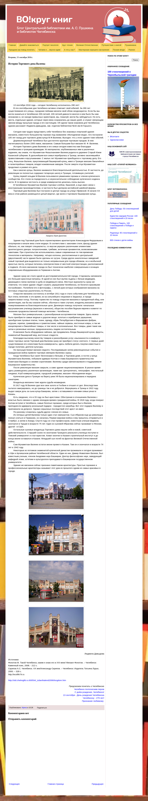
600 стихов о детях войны (121, 240)
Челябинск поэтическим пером (89, 689)
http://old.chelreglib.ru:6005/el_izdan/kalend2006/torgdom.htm (37, 680)
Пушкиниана (130, 45)
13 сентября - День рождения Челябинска (83, 695)
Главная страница (56, 784)
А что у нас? (69, 50)
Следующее (14, 784)
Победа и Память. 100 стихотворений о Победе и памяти (122, 225)
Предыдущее (97, 784)
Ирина (24, 708)
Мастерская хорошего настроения (94, 50)
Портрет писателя (50, 45)
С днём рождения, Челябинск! (89, 692)
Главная (12, 45)
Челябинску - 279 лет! (93, 698)
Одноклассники (117, 140)
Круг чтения (67, 45)
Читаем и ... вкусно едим (49, 50)
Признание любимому (93, 701)
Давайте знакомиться (29, 45)
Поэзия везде (119, 50)
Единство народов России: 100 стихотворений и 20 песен (124, 217)
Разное (132, 50)
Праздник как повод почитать (22, 50)
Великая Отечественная (87, 45)
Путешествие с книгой (111, 45)
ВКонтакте (114, 136)
